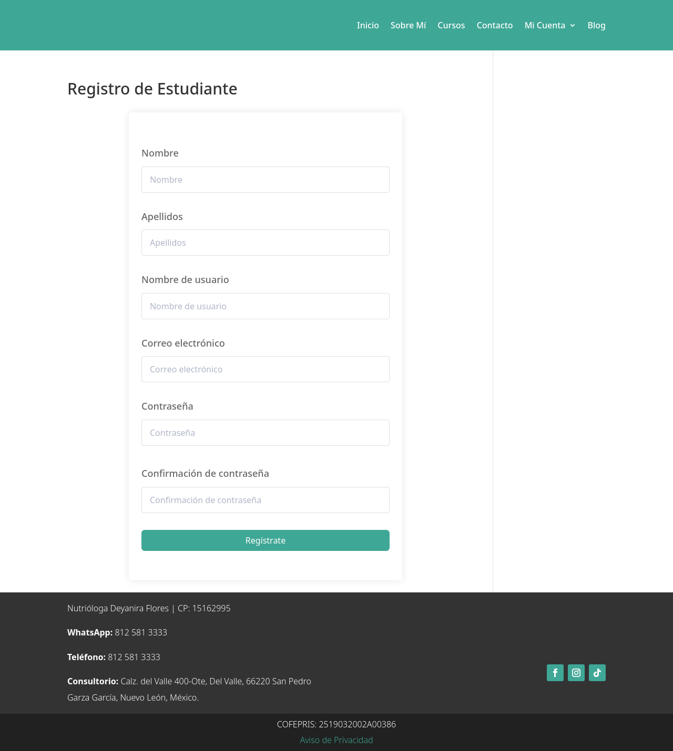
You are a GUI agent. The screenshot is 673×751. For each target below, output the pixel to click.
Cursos (451, 25)
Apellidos (162, 216)
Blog (597, 25)
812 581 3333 (117, 632)
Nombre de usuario (185, 279)
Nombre (160, 153)
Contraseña (167, 406)
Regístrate (265, 540)
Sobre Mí (408, 25)
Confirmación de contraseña (205, 473)
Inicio (368, 25)
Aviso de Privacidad (336, 740)
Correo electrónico (183, 343)
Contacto (495, 25)
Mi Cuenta (545, 25)
